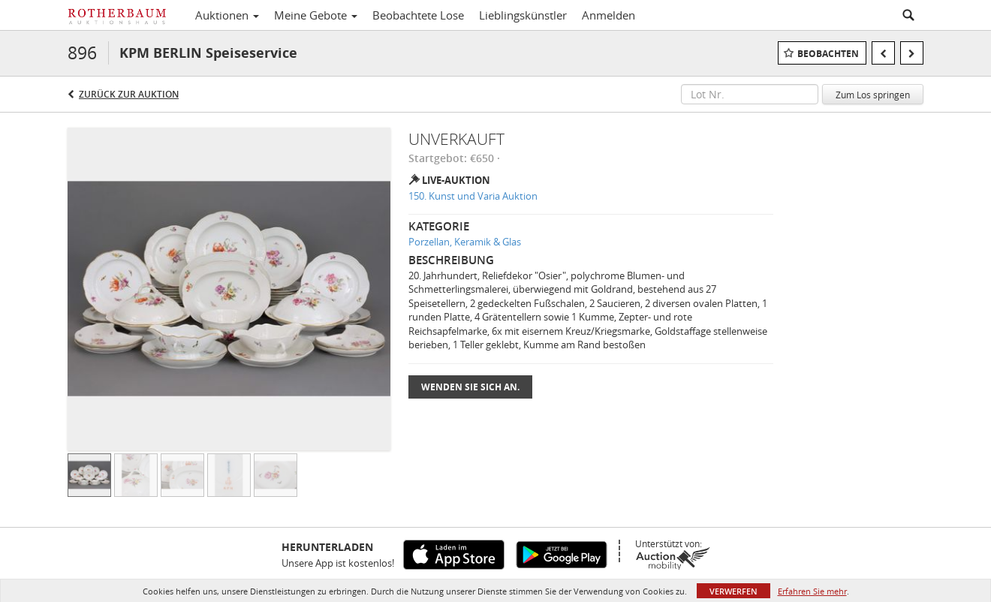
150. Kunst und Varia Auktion (473, 196)
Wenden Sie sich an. (470, 387)
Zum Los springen (873, 95)
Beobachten (828, 53)
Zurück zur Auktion (129, 94)
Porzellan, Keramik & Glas (464, 241)
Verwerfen (733, 591)
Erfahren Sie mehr (812, 591)
